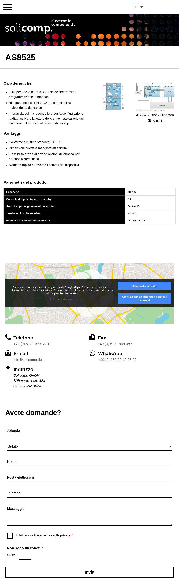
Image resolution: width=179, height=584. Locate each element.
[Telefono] (8, 337)
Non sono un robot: (25, 548)
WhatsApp (110, 353)
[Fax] (92, 337)
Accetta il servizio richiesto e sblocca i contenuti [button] (144, 298)
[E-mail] (8, 353)
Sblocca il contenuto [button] (144, 286)
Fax (102, 338)
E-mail (20, 353)
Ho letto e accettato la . (44, 535)
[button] (139, 7)
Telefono (23, 338)
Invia (89, 572)
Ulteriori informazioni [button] (61, 299)
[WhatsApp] (93, 353)
